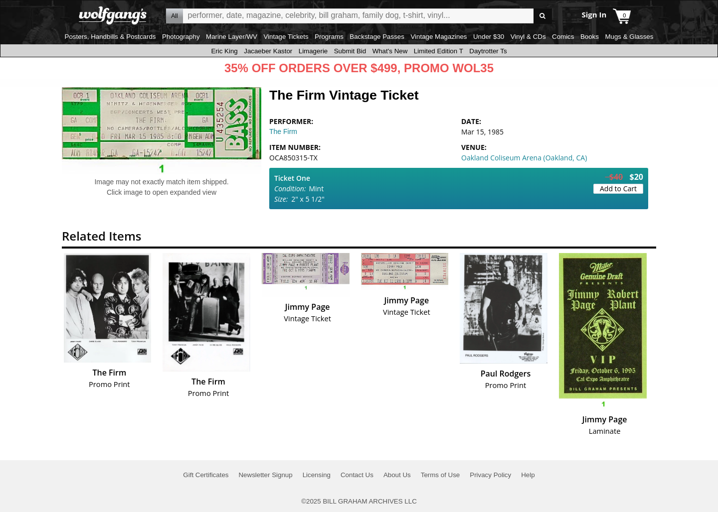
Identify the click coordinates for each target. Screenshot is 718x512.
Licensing (317, 475)
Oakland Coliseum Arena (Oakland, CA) (524, 157)
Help (528, 475)
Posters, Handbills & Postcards (110, 36)
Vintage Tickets (285, 36)
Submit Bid (350, 51)
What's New (390, 51)
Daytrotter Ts (488, 51)
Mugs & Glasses (629, 36)
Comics (563, 36)
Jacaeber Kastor (268, 51)
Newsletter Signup (265, 475)
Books (589, 36)
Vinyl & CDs (528, 36)
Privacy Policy (490, 475)
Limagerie (313, 51)
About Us (397, 475)
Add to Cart (618, 188)
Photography (181, 36)
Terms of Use (440, 475)
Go (543, 16)
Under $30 (488, 36)
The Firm (283, 131)
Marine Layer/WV (231, 36)
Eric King (224, 51)
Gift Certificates (205, 475)
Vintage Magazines (438, 36)
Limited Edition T (438, 51)
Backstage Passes (377, 36)
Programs (329, 36)
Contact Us (357, 475)
